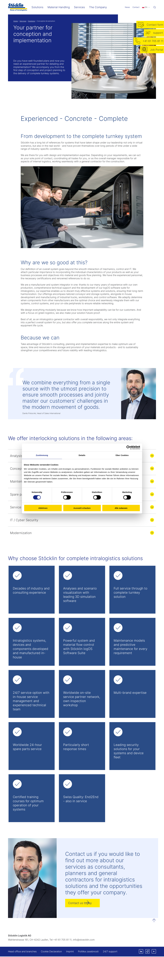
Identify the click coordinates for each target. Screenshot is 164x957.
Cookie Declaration (51, 952)
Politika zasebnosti (88, 952)
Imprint (70, 952)
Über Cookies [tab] (122, 455)
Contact (135, 7)
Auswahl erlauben (82, 508)
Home (15, 21)
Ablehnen (42, 508)
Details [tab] (82, 455)
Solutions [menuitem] (37, 7)
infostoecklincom (84, 940)
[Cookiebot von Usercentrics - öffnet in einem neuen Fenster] (128, 447)
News (127, 7)
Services (23, 21)
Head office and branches (22, 952)
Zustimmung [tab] (42, 455)
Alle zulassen (121, 508)
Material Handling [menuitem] (59, 7)
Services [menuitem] (79, 7)
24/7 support (110, 952)
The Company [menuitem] (98, 7)
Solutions (31, 21)
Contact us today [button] (81, 903)
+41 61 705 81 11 (62, 940)
